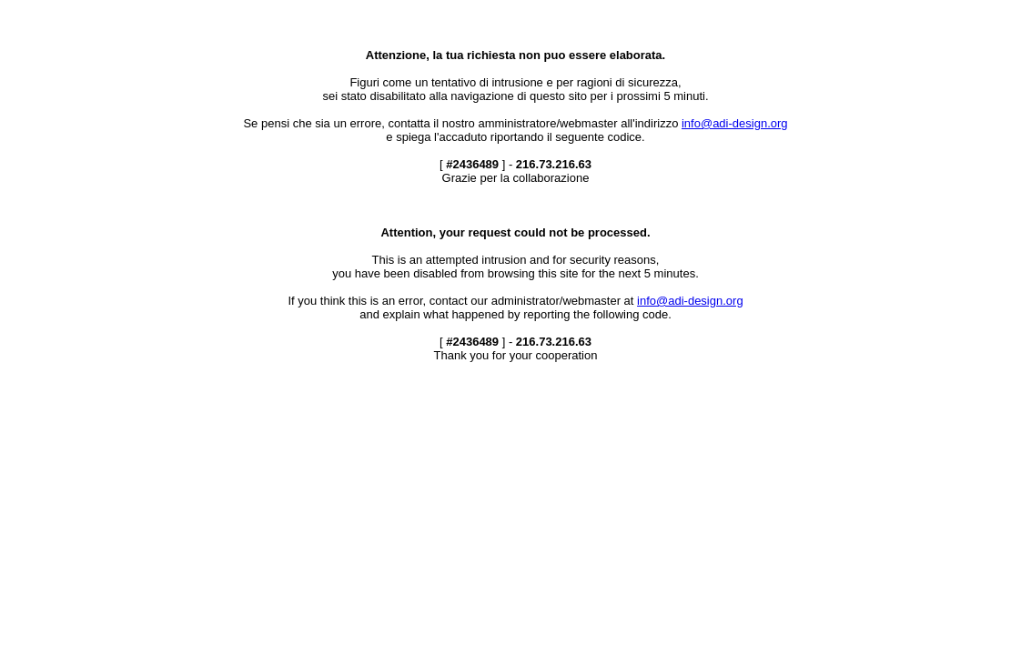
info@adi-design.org (735, 123)
